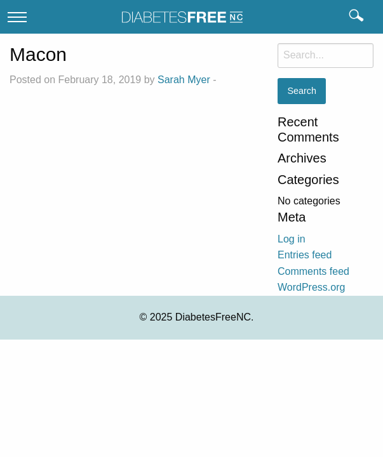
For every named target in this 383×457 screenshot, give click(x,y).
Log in (292, 239)
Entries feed (305, 254)
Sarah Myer (184, 79)
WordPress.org (311, 287)
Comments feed (313, 271)
